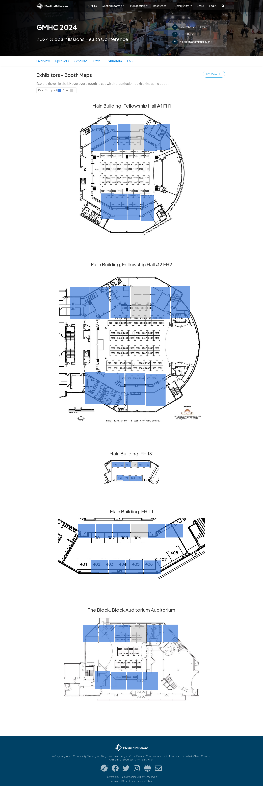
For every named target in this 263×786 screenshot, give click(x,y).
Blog (104, 756)
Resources (161, 6)
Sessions (80, 61)
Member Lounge (118, 756)
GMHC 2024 (56, 27)
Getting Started (113, 6)
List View (214, 74)
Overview (43, 61)
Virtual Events (136, 756)
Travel (97, 61)
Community (183, 6)
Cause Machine (128, 776)
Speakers (62, 61)
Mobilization (139, 6)
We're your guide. (61, 756)
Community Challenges (86, 756)
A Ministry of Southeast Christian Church (131, 759)
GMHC (92, 6)
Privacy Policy (144, 780)
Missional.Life (176, 756)
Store (200, 6)
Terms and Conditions (122, 780)
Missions (206, 756)
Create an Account (156, 756)
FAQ (130, 61)
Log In (213, 6)
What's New (192, 756)
